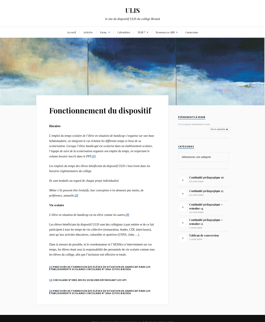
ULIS (132, 10)
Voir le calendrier (219, 129)
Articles (88, 32)
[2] (51, 280)
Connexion (191, 32)
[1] (51, 267)
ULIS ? (141, 32)
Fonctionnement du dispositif (100, 110)
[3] (51, 291)
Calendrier (123, 32)
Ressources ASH (165, 32)
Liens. (103, 32)
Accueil (71, 32)
